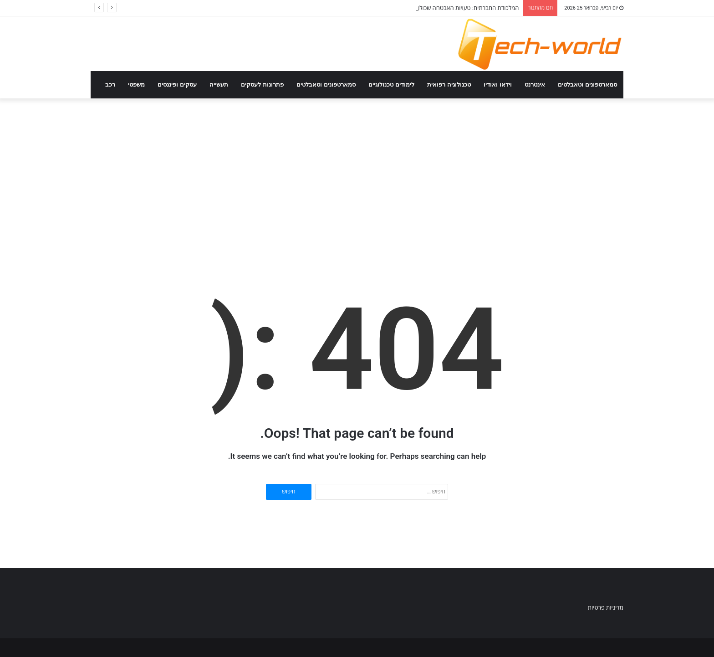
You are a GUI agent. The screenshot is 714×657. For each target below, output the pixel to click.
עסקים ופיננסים (177, 84)
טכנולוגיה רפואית (449, 84)
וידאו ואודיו (498, 84)
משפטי (136, 84)
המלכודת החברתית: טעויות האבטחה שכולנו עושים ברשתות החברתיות (436, 8)
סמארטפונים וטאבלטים (587, 84)
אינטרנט (535, 84)
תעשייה (218, 84)
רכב (110, 84)
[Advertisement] (357, 176)
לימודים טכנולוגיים (391, 84)
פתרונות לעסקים (262, 84)
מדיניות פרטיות (605, 607)
